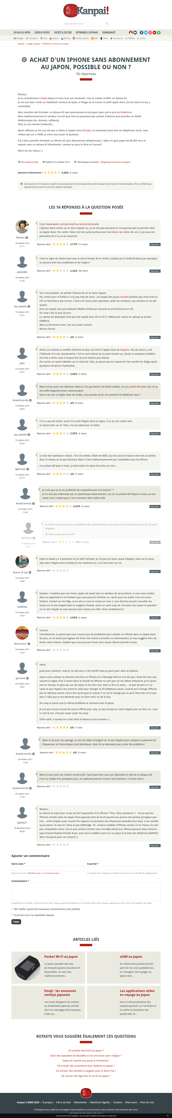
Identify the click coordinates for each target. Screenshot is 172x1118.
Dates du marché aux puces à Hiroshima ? (86, 1060)
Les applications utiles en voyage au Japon (137, 993)
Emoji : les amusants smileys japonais (60, 993)
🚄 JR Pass (66, 38)
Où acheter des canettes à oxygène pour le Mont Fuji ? (86, 1070)
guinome (20, 678)
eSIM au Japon (131, 957)
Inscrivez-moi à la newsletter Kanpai (34, 915)
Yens (140, 140)
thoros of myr (20, 572)
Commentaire (20, 881)
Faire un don (63, 1102)
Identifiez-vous (34, 873)
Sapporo (124, 349)
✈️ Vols (43, 38)
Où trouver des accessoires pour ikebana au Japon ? (86, 1065)
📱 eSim (104, 38)
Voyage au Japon (22, 32)
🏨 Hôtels (54, 38)
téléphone (126, 112)
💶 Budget (19, 38)
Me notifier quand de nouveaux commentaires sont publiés (47, 909)
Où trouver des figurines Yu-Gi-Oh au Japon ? (86, 1075)
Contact (117, 1102)
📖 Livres (141, 38)
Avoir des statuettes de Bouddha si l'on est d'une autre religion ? (86, 1055)
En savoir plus (111, 1116)
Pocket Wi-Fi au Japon (61, 957)
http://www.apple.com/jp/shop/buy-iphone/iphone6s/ (69, 224)
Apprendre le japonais (87, 32)
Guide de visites (42, 32)
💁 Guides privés (81, 38)
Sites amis (131, 1102)
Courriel (93, 863)
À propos (47, 1102)
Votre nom (18, 863)
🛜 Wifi (94, 38)
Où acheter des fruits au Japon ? (86, 1050)
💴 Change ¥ (32, 38)
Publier (16, 921)
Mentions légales (100, 1102)
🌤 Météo (130, 38)
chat (123, 605)
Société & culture (63, 32)
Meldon (20, 237)
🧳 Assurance (116, 38)
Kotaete (21, 43)
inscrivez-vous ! (53, 873)
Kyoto (44, 98)
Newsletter (80, 1102)
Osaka (87, 130)
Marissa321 (20, 643)
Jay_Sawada (20, 306)
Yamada (124, 296)
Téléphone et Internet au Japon (55, 43)
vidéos (126, 232)
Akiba (54, 357)
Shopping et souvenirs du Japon (115, 162)
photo (114, 232)
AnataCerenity (31, 162)
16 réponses (86, 74)
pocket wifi (135, 386)
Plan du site (147, 1102)
